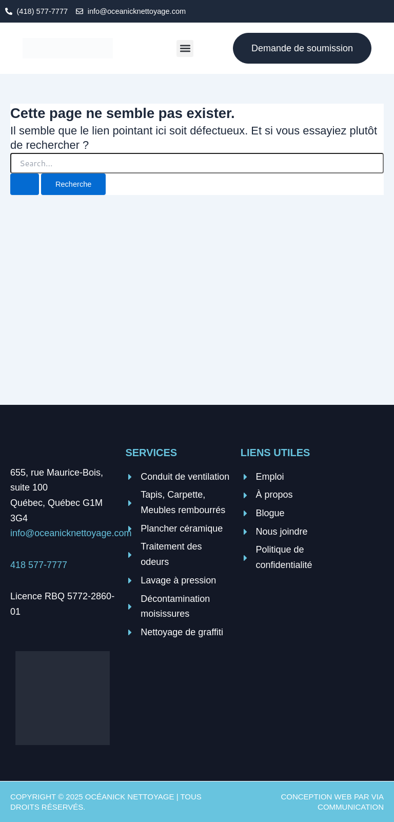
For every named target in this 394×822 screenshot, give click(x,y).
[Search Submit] (24, 184)
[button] (184, 48)
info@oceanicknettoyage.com (70, 533)
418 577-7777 (38, 565)
